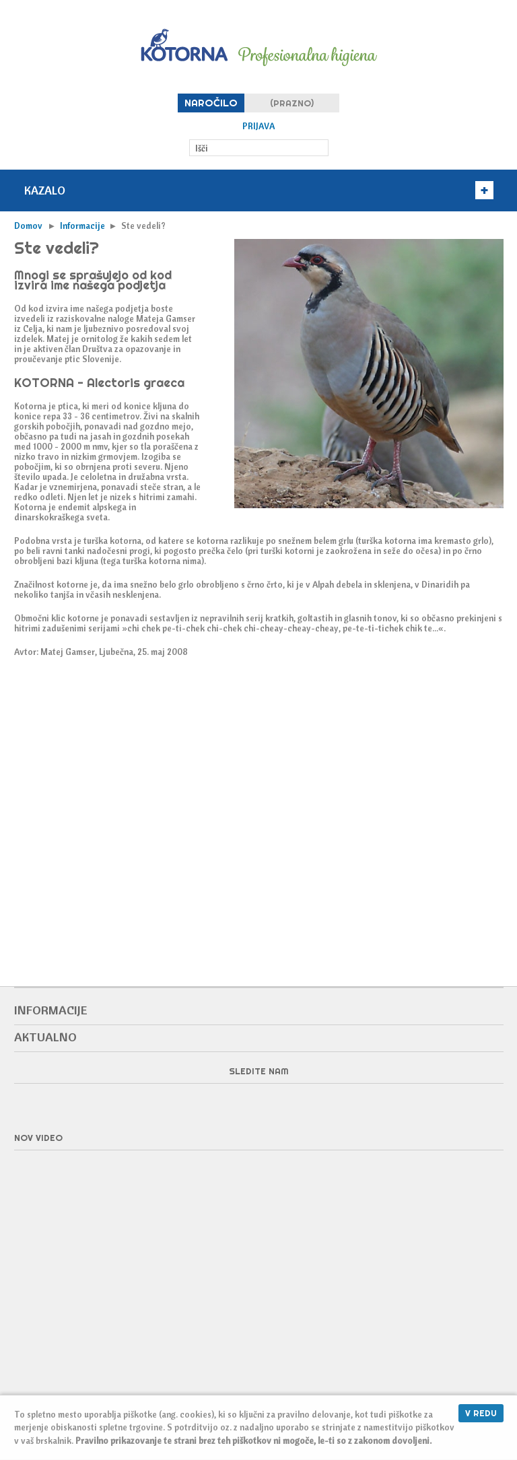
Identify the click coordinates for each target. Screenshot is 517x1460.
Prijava (258, 126)
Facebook (258, 1104)
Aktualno (45, 1037)
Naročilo (211, 102)
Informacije (82, 225)
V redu (481, 1412)
